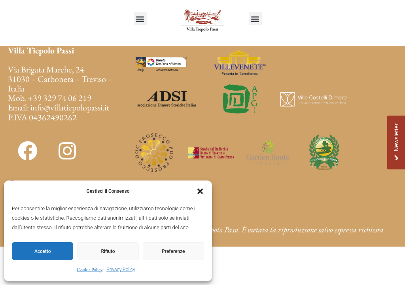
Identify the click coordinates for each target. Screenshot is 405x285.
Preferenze (173, 251)
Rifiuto (108, 251)
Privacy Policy (120, 269)
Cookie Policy (89, 269)
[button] (200, 191)
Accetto (42, 251)
